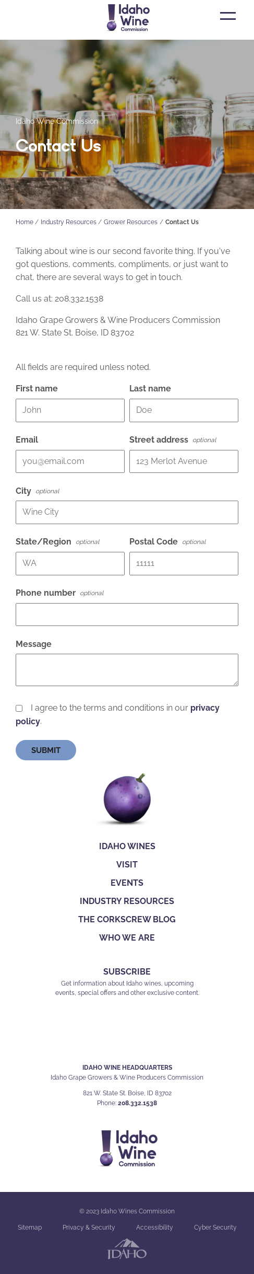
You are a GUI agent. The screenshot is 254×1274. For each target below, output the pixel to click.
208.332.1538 (137, 1103)
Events (127, 883)
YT (150, 1037)
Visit (127, 865)
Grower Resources (131, 222)
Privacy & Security (89, 1227)
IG (125, 1037)
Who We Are (127, 938)
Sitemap (30, 1227)
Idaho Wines (127, 846)
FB (103, 1037)
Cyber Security (215, 1227)
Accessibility (154, 1227)
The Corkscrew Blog (127, 919)
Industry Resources (68, 222)
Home (24, 222)
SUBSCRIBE (127, 972)
